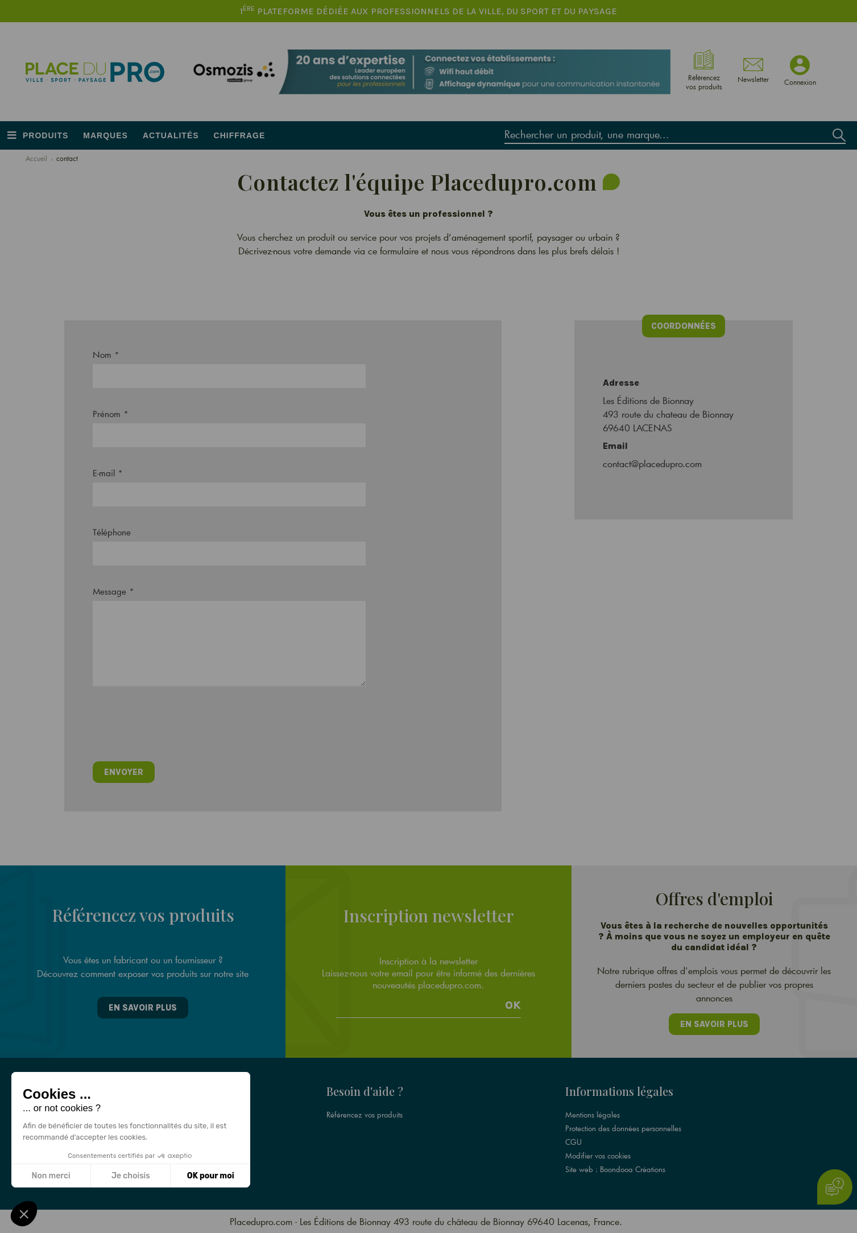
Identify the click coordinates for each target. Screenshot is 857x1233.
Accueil (36, 158)
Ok (513, 1005)
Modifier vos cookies (598, 1155)
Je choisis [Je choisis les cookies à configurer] (130, 1176)
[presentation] (179, 728)
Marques (105, 135)
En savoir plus (143, 1008)
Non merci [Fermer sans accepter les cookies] (50, 1176)
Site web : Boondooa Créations (615, 1169)
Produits (45, 135)
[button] (24, 1213)
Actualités (171, 135)
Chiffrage (240, 135)
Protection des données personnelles (623, 1128)
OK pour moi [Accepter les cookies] (210, 1176)
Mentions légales (592, 1115)
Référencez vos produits (364, 1115)
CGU (573, 1142)
